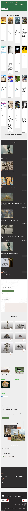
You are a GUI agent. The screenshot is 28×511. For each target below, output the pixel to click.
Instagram (22, 504)
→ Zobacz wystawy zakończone (5, 274)
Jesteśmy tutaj (19, 2)
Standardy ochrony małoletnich (25, 504)
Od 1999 (14, 456)
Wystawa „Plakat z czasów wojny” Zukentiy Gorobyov (10, 268)
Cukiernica (17, 327)
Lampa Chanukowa (5, 337)
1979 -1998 (10, 456)
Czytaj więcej (2, 393)
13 (11, 134)
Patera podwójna (5, 327)
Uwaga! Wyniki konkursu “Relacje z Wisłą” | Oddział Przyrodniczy (3, 56)
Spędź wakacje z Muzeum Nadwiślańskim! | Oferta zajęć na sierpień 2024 (24, 86)
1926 (3, 456)
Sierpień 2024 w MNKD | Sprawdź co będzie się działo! (24, 55)
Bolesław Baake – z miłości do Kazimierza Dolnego (9, 220)
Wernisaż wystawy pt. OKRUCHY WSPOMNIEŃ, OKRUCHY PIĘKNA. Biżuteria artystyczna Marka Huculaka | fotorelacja (24, 114)
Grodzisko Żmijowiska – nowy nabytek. (6, 374)
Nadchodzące (7, 293)
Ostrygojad (16, 374)
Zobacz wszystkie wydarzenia (6, 299)
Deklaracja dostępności (14, 508)
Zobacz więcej (24, 174)
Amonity (2, 388)
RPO (18, 508)
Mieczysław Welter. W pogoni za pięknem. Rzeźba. (9, 155)
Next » (21, 134)
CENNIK (22, 4)
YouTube (19, 504)
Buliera (3, 351)
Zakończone (7, 295)
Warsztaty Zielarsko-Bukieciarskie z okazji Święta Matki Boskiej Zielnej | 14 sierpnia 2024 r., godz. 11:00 (24, 29)
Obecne (7, 290)
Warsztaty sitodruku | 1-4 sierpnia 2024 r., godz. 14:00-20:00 (10, 85)
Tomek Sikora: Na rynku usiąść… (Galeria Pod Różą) (9, 171)
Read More (10, 73)
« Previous (7, 134)
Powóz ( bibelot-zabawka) (19, 348)
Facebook (16, 504)
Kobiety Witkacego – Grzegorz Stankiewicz (8, 187)
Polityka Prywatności (6, 508)
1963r (6, 456)
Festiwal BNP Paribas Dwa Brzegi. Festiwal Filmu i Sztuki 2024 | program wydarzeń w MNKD (17, 113)
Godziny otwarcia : (10, 2)
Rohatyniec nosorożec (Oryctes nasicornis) (20, 337)
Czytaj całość (4, 462)
